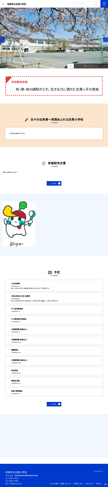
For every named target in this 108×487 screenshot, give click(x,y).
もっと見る (53, 183)
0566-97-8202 (13, 478)
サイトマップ (99, 471)
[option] (54, 38)
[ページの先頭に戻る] (105, 484)
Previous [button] (2, 39)
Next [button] (105, 39)
